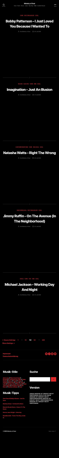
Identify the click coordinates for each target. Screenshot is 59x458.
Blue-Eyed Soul (15, 400)
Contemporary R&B (21, 158)
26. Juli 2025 (37, 174)
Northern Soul (21, 226)
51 (30, 362)
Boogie (19, 89)
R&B (36, 89)
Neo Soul (36, 158)
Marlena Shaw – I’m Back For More (13, 426)
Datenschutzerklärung (12, 379)
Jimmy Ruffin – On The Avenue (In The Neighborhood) (29, 237)
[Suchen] (53, 402)
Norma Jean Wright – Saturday (12, 435)
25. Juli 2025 (37, 248)
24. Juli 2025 (37, 317)
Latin (4, 406)
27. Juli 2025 (37, 105)
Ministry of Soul (29, 3)
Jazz (22, 405)
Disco (21, 300)
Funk (21, 15)
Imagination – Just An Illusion (29, 97)
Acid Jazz (6, 400)
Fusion (20, 403)
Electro (26, 89)
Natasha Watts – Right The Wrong (29, 166)
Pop (30, 300)
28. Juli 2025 (37, 37)
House (17, 405)
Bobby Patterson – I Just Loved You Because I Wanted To (29, 26)
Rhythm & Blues (29, 15)
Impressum (7, 376)
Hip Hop (11, 405)
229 (49, 362)
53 (40, 362)
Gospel (5, 405)
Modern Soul (11, 406)
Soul (37, 15)
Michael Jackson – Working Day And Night (29, 308)
